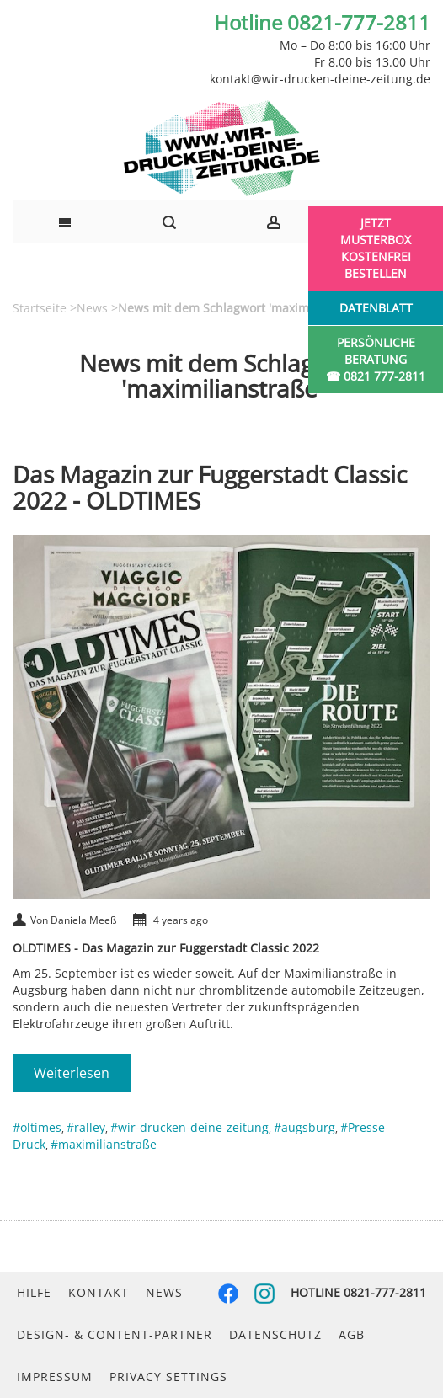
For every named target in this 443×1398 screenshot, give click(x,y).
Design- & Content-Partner (114, 1334)
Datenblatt (376, 308)
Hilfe (34, 1292)
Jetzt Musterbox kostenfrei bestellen (375, 248)
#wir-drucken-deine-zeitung (189, 1127)
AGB (352, 1334)
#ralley (86, 1127)
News (164, 1292)
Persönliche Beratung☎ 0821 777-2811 (375, 359)
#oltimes (37, 1127)
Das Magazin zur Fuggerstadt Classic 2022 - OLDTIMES (210, 487)
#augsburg (304, 1127)
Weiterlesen (71, 1073)
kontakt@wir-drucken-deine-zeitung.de (320, 79)
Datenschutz (275, 1334)
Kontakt (98, 1292)
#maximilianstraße (104, 1144)
